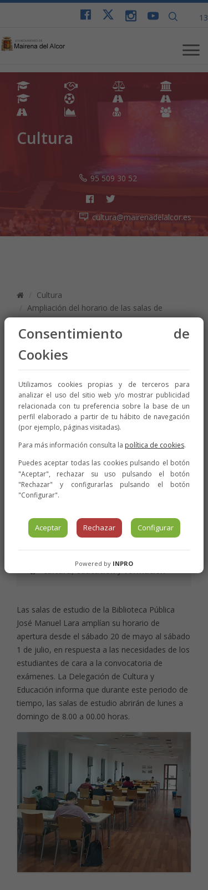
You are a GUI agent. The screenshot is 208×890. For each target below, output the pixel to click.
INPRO (123, 563)
